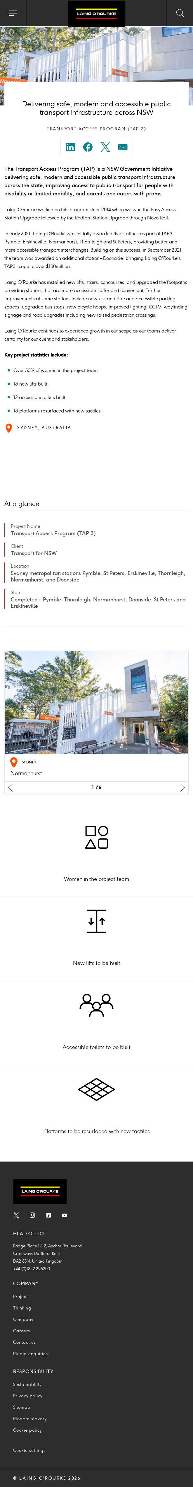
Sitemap (21, 1407)
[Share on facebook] (88, 148)
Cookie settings (29, 1450)
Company (23, 1319)
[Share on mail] (123, 148)
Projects (21, 1296)
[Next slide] (182, 788)
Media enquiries (30, 1353)
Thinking (22, 1308)
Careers (21, 1331)
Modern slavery (30, 1418)
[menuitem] (70, 148)
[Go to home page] (96, 14)
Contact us (24, 1342)
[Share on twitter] (105, 148)
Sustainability (27, 1384)
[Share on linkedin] (70, 148)
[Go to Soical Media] (16, 1216)
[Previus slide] (10, 788)
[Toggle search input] (180, 13)
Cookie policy (27, 1430)
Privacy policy (27, 1396)
